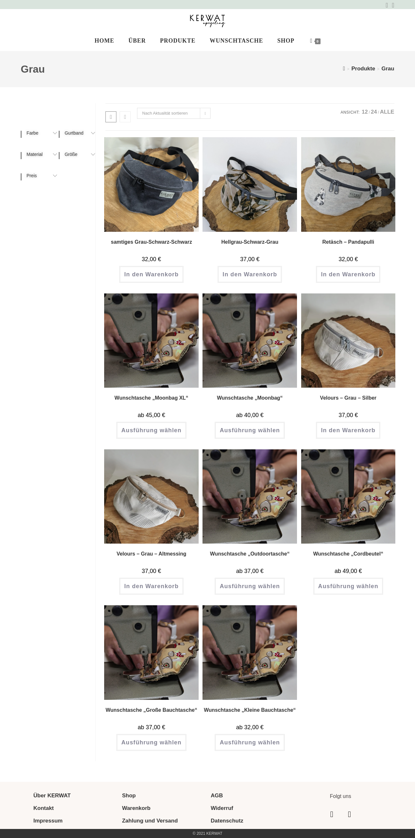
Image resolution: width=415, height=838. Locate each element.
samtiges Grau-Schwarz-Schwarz (151, 246)
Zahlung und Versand (150, 821)
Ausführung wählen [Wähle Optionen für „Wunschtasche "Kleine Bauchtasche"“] (250, 747)
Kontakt (43, 808)
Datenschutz (227, 821)
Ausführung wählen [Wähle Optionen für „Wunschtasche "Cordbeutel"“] (348, 591)
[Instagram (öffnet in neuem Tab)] (392, 5)
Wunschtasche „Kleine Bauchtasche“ (250, 714)
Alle (387, 117)
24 (374, 117)
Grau (387, 73)
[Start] (344, 73)
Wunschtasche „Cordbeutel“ (348, 558)
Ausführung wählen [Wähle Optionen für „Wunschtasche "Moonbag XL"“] (151, 435)
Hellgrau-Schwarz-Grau (249, 246)
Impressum (48, 821)
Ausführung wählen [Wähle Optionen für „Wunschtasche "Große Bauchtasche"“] (151, 747)
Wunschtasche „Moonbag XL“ (151, 402)
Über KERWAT (52, 795)
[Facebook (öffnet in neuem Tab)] (387, 5)
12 (365, 117)
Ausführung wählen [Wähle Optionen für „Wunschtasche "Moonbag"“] (250, 435)
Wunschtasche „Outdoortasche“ (250, 558)
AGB (217, 795)
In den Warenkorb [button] (151, 279)
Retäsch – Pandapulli (348, 246)
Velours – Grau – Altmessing (151, 558)
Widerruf (222, 808)
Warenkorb (136, 808)
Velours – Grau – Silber (348, 402)
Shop (129, 795)
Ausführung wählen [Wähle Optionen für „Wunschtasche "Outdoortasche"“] (250, 591)
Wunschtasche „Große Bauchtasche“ (151, 714)
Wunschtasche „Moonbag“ (250, 402)
